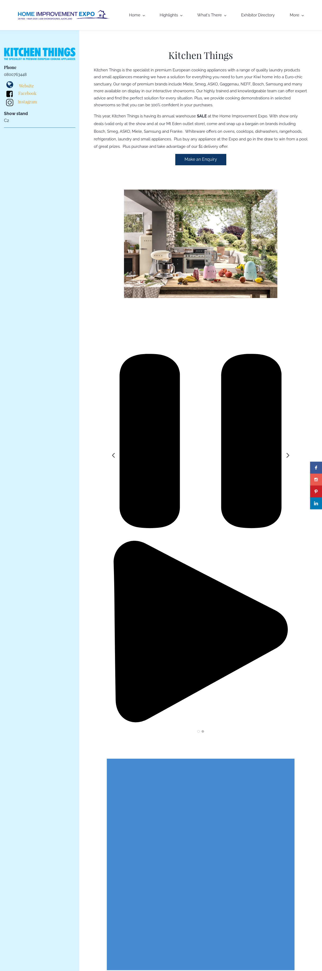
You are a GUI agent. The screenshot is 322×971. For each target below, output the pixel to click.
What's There (211, 15)
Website (26, 86)
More (297, 15)
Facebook (27, 93)
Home (137, 15)
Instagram (27, 101)
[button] (113, 455)
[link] (200, 193)
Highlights (171, 15)
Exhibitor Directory (258, 15)
